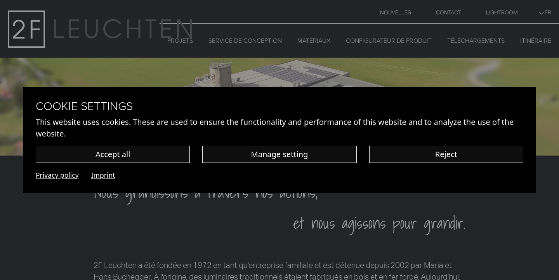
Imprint (103, 175)
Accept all (112, 154)
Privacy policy (57, 175)
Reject (446, 154)
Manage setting (279, 154)
